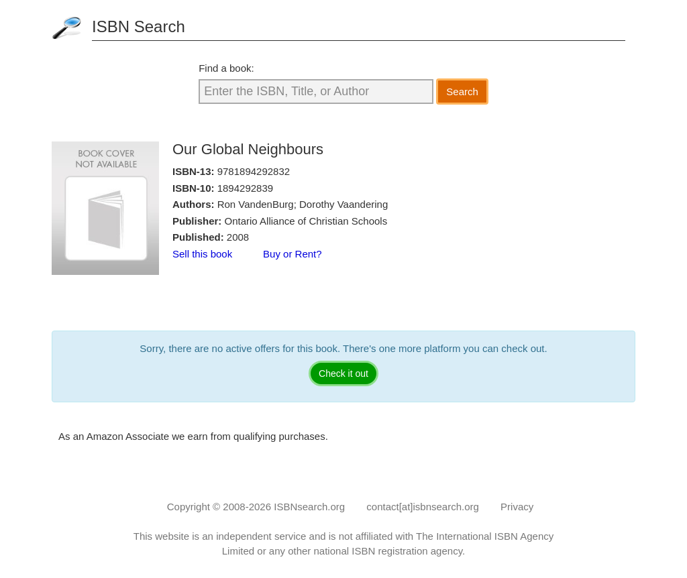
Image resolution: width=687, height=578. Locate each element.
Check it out (343, 373)
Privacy (516, 506)
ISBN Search (138, 26)
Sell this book (202, 253)
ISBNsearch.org (309, 506)
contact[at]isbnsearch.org (422, 506)
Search (462, 91)
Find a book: (226, 68)
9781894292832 (253, 171)
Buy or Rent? (292, 253)
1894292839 (245, 188)
